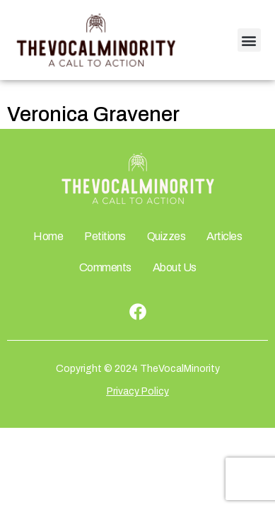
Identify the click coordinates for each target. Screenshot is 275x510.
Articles (224, 236)
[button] (249, 40)
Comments (105, 267)
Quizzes (166, 236)
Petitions (105, 236)
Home (48, 236)
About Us (175, 267)
